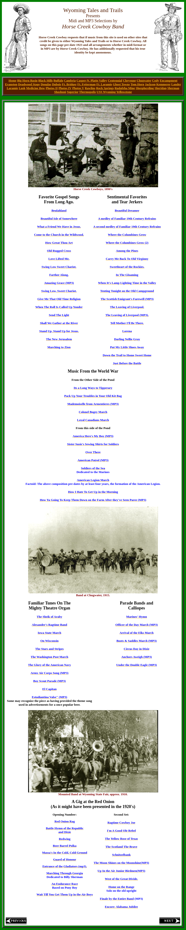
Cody (155, 80)
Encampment (168, 80)
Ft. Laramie (104, 84)
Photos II (52, 88)
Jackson (150, 84)
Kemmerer (163, 84)
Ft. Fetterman (86, 84)
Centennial (115, 80)
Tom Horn (137, 84)
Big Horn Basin (27, 80)
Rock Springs (105, 88)
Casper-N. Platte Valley (92, 80)
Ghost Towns (121, 84)
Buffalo (58, 80)
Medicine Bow (35, 88)
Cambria (70, 80)
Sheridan (161, 88)
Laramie (12, 88)
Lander (176, 84)
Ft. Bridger (69, 84)
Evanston (11, 84)
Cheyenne (129, 80)
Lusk (22, 88)
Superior (72, 92)
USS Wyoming (106, 92)
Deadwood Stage (29, 84)
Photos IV (64, 88)
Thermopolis (87, 92)
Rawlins (90, 88)
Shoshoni (60, 92)
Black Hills (45, 80)
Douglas (46, 84)
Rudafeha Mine (125, 88)
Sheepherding (145, 88)
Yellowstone (124, 92)
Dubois (56, 84)
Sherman (173, 88)
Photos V (78, 88)
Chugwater (144, 80)
